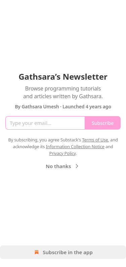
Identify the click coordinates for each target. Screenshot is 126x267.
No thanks (63, 166)
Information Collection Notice (75, 146)
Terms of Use (95, 140)
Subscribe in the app (63, 252)
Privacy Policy (62, 153)
